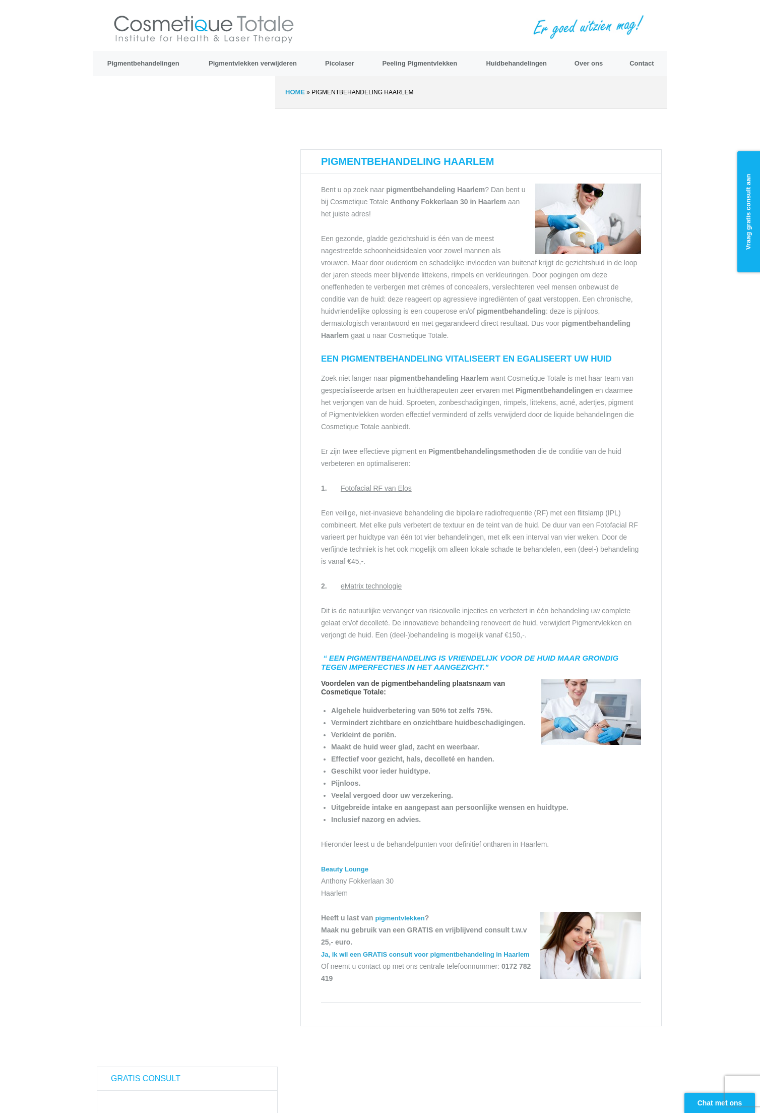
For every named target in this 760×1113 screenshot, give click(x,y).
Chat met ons (720, 1103)
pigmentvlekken (399, 918)
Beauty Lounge (344, 869)
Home (295, 92)
